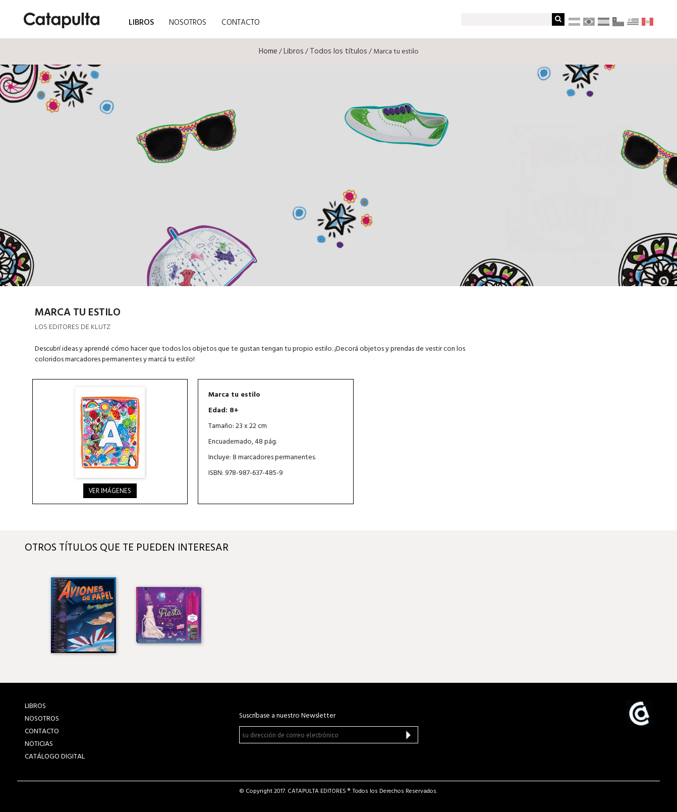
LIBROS (141, 22)
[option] (83, 615)
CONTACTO (240, 22)
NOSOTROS (187, 22)
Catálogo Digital (55, 757)
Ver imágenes (110, 490)
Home (268, 51)
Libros (294, 51)
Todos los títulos (338, 51)
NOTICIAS (39, 744)
